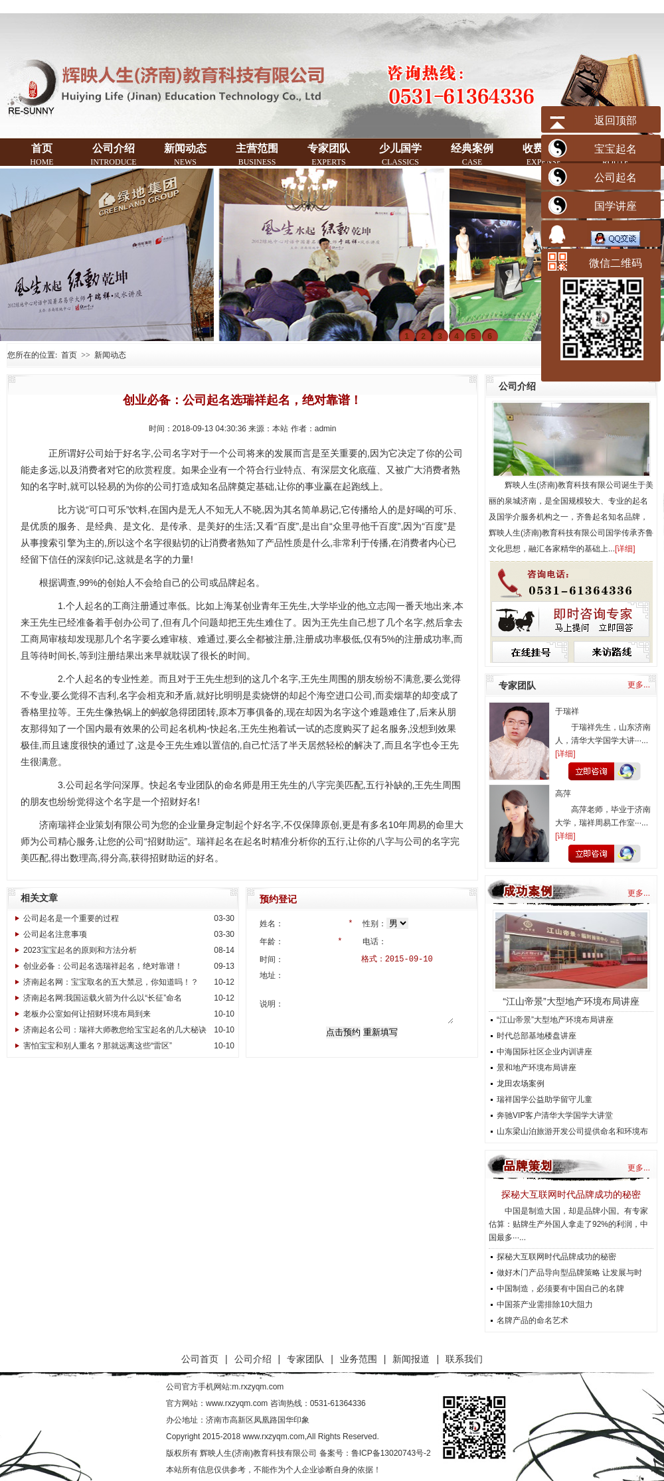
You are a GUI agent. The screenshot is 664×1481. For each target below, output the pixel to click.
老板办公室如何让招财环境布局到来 (87, 1014)
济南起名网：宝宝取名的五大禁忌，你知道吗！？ (111, 982)
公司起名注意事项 (55, 934)
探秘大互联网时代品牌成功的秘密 (571, 1194)
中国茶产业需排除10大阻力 (545, 1304)
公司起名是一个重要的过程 (71, 918)
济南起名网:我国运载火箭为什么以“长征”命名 (102, 998)
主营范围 (257, 155)
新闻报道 (411, 1359)
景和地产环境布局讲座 (536, 1067)
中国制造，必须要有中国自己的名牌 (560, 1288)
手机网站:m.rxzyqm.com (241, 1386)
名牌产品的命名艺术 (532, 1320)
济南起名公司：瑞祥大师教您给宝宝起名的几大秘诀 (115, 1029)
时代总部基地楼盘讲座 (536, 1035)
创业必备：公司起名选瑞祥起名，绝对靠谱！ (103, 966)
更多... (638, 684)
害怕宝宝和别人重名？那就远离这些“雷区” (97, 1045)
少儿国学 (400, 155)
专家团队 (328, 155)
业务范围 (358, 1359)
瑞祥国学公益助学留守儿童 (544, 1099)
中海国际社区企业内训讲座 (544, 1051)
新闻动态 (185, 155)
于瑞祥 (567, 711)
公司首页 (199, 1359)
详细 (625, 548)
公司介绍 (113, 155)
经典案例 (472, 155)
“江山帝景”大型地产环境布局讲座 (571, 1001)
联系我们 (464, 1359)
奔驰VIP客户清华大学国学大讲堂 (555, 1115)
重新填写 (380, 1030)
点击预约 (343, 1030)
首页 (41, 155)
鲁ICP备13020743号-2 (391, 1453)
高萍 (563, 793)
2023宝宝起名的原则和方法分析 (80, 950)
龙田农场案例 (520, 1083)
